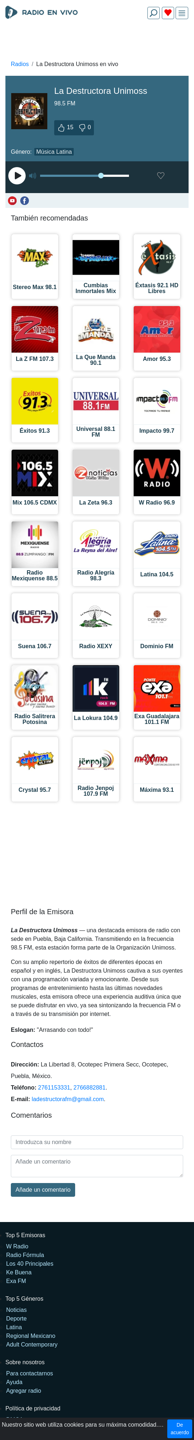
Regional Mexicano (30, 1336)
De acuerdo (180, 1428)
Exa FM (16, 1281)
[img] (182, 13)
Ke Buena (18, 1272)
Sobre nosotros (25, 1362)
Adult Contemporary (31, 1344)
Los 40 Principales (29, 1264)
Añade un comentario (43, 1190)
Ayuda (14, 1382)
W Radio (17, 1246)
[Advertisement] (97, 42)
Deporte (16, 1318)
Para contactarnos (29, 1373)
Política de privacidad (32, 1408)
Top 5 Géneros (24, 1299)
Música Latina (54, 152)
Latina (14, 1327)
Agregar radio (23, 1391)
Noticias (16, 1310)
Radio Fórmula (25, 1255)
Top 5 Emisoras (25, 1235)
